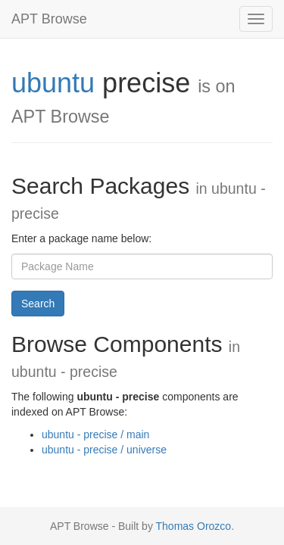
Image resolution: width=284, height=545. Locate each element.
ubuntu (53, 82)
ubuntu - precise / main (95, 434)
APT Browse (49, 18)
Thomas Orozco (194, 526)
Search (38, 303)
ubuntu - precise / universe (104, 450)
